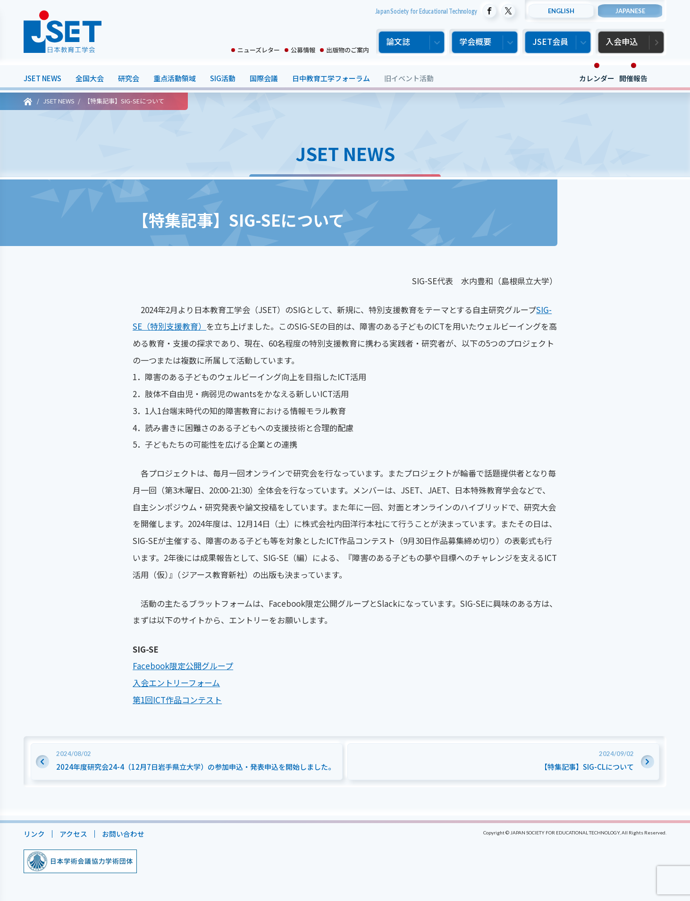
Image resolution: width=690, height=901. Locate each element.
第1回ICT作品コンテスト (177, 700)
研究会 (128, 78)
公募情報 (303, 49)
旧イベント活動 (409, 78)
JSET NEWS (42, 78)
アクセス (73, 834)
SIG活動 (223, 78)
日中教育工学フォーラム (331, 78)
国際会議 (264, 78)
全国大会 (90, 78)
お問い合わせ (123, 834)
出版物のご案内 (347, 49)
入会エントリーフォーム (176, 682)
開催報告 (633, 78)
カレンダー (596, 78)
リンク (34, 834)
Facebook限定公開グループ (183, 666)
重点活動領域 (174, 78)
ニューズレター (258, 49)
